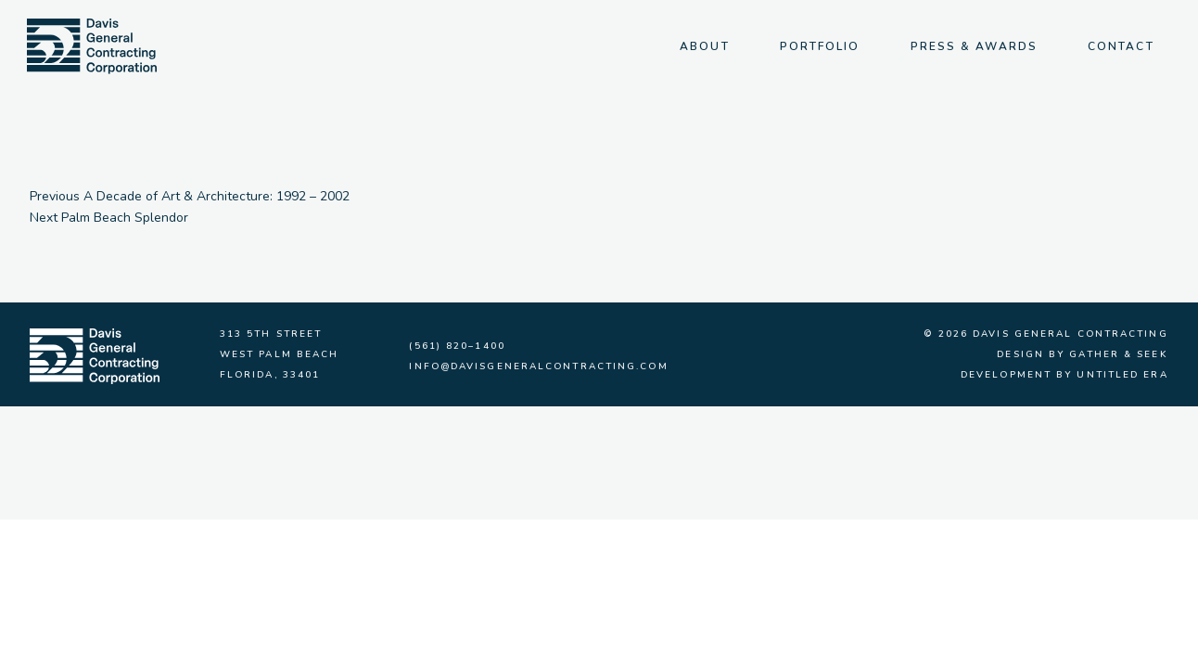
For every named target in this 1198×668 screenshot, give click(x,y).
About (705, 46)
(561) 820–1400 (456, 346)
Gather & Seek (1118, 354)
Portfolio (820, 46)
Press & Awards (974, 46)
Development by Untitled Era (1064, 374)
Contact (1121, 46)
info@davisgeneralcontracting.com (538, 366)
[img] (92, 46)
